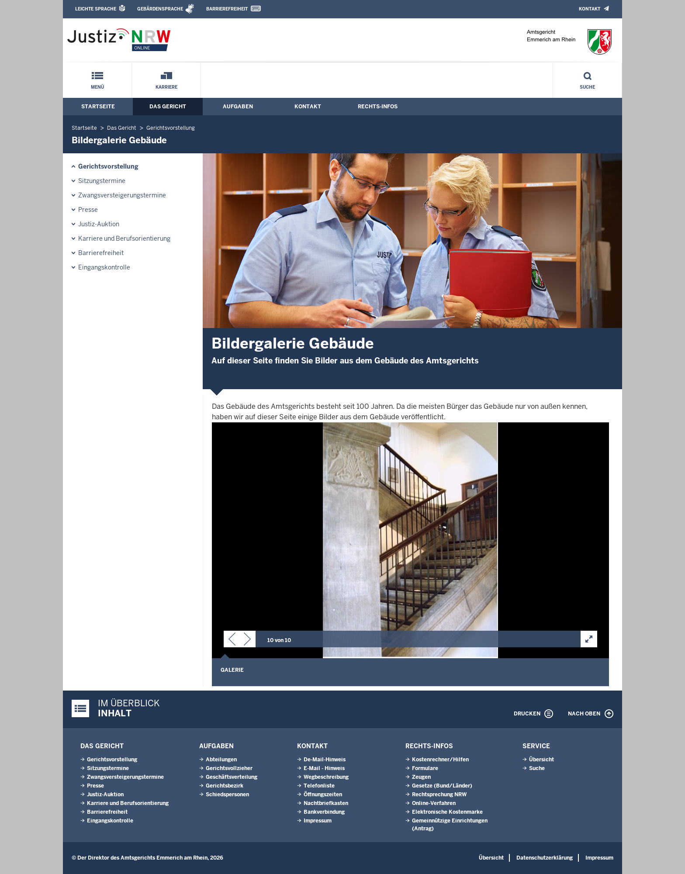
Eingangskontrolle (104, 267)
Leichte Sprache (95, 9)
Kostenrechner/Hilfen (440, 759)
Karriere (166, 87)
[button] (232, 641)
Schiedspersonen (227, 794)
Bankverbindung (324, 811)
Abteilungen (221, 759)
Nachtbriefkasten (326, 803)
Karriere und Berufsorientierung (124, 238)
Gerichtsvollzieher (229, 768)
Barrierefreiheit (227, 9)
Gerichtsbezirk (224, 785)
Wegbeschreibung (326, 777)
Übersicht (541, 759)
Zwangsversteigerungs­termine (122, 195)
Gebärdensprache (160, 9)
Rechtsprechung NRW (439, 794)
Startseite (98, 106)
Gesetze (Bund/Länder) (442, 785)
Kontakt (589, 9)
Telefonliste (319, 785)
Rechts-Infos (378, 106)
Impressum (318, 820)
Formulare (425, 768)
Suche (587, 87)
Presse (88, 210)
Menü (97, 87)
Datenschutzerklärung (544, 857)
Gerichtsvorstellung (170, 127)
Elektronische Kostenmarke (447, 811)
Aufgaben (238, 106)
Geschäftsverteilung (231, 777)
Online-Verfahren (434, 803)
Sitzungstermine (101, 181)
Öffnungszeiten (323, 794)
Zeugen (421, 777)
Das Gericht (167, 106)
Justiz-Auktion (98, 224)
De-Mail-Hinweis (325, 759)
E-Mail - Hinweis (324, 768)
